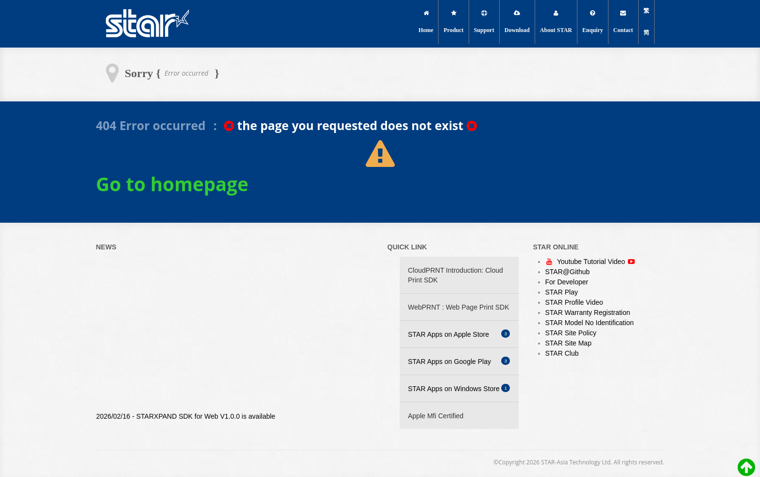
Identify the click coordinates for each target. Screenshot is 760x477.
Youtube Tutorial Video (592, 261)
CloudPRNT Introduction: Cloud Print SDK (455, 275)
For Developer (567, 282)
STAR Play (561, 292)
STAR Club (562, 353)
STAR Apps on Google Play (459, 361)
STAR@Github (567, 272)
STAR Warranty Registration (587, 312)
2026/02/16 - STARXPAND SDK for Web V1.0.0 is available (185, 420)
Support (484, 21)
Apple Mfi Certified (435, 416)
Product (454, 21)
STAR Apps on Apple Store (459, 333)
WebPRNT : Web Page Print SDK (458, 307)
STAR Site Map (568, 343)
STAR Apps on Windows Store (459, 388)
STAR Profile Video (574, 302)
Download (517, 21)
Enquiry (592, 21)
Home (426, 21)
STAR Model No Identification (589, 323)
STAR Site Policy (571, 333)
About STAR (556, 21)
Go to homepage (172, 184)
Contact (623, 21)
